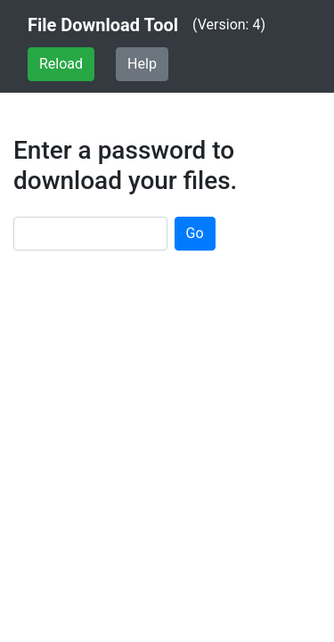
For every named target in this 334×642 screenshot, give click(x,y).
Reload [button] (61, 63)
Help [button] (142, 63)
